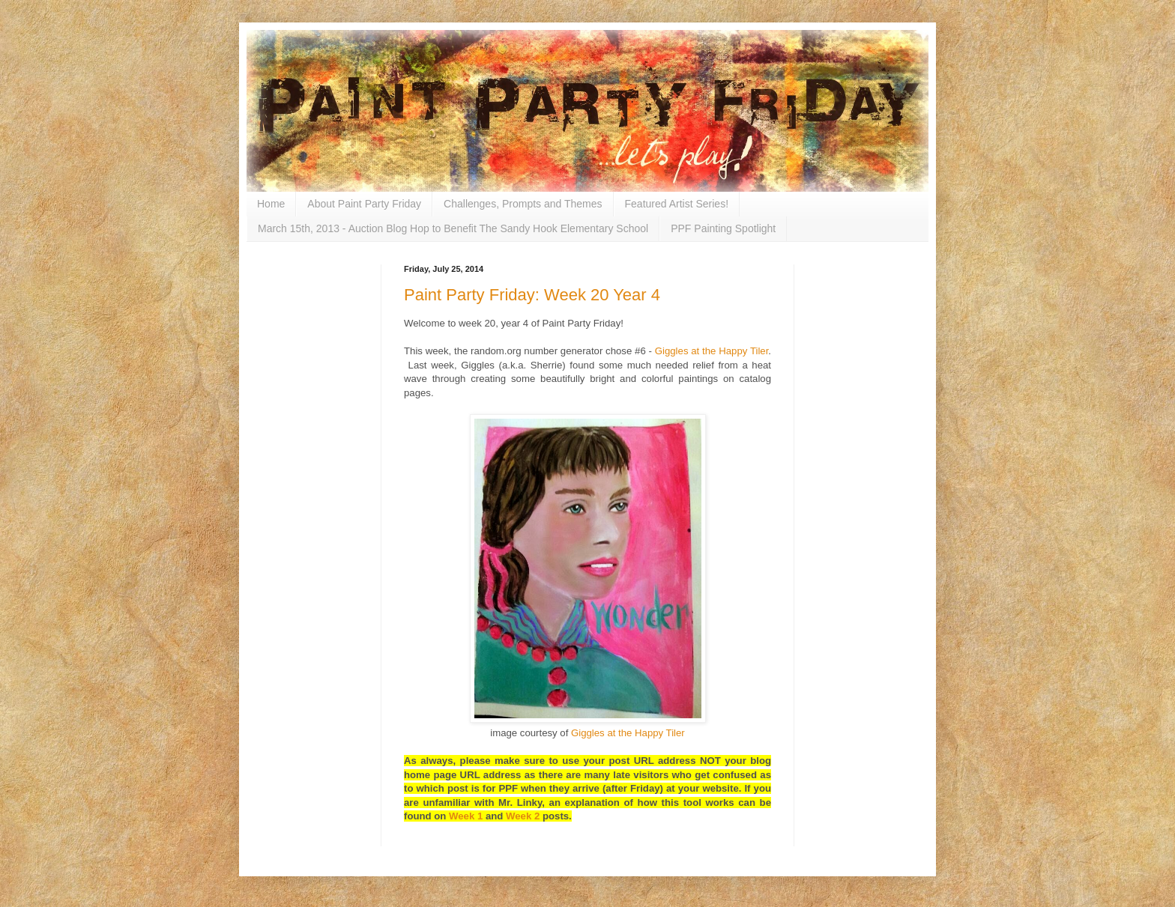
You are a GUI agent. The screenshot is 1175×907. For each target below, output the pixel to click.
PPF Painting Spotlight (723, 228)
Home (271, 204)
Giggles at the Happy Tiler (712, 351)
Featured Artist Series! (677, 204)
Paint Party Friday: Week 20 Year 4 (532, 294)
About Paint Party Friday (364, 204)
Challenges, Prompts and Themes (523, 204)
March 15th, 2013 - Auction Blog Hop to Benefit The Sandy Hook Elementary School (453, 228)
